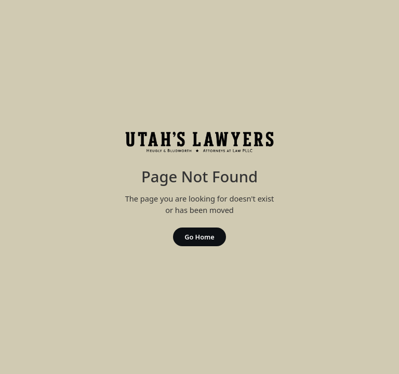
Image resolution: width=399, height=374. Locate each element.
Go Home (199, 237)
